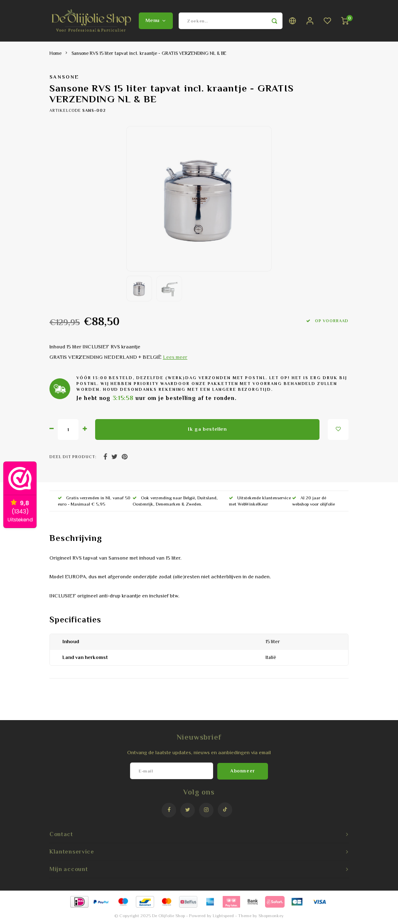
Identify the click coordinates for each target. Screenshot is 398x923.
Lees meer (175, 357)
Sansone (64, 77)
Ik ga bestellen (207, 429)
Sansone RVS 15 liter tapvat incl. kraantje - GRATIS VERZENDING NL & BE (148, 53)
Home (55, 53)
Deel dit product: (72, 456)
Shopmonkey (271, 915)
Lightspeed (223, 915)
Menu (155, 20)
